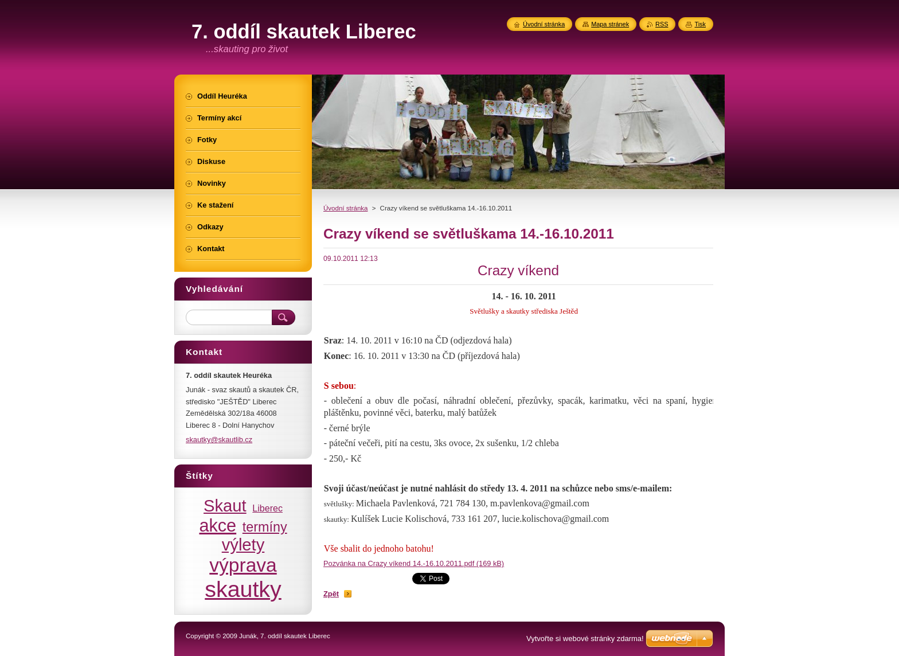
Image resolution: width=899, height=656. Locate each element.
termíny (265, 527)
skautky (243, 589)
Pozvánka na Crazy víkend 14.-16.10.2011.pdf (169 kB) (413, 563)
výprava (242, 565)
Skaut (225, 506)
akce (217, 525)
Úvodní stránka (345, 208)
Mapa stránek (610, 24)
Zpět (331, 593)
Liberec (267, 508)
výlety (243, 545)
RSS (661, 24)
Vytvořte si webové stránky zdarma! (585, 638)
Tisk (700, 24)
